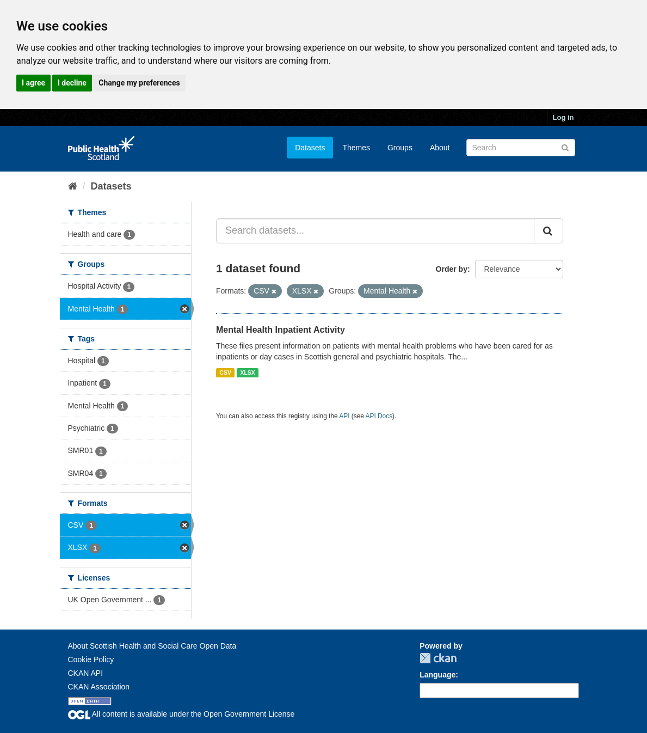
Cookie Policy (91, 659)
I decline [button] (72, 82)
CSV (225, 372)
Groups (399, 147)
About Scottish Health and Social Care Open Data (152, 646)
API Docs (379, 416)
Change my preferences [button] (139, 82)
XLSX (247, 372)
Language (437, 674)
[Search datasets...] (375, 230)
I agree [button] (33, 82)
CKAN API (85, 673)
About (440, 147)
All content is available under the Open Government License (181, 714)
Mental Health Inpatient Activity (280, 329)
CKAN (438, 658)
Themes (356, 147)
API (344, 416)
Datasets (310, 147)
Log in (563, 117)
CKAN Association (99, 686)
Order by (451, 269)
